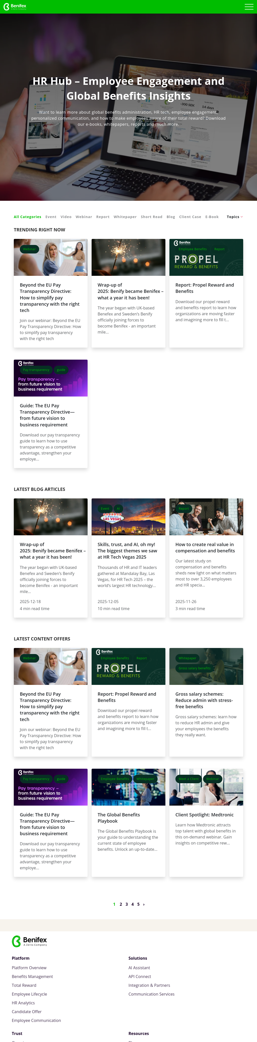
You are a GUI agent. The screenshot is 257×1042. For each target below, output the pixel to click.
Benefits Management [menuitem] (32, 976)
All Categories (27, 216)
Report (103, 216)
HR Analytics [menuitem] (23, 1003)
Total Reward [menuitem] (24, 985)
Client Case (190, 216)
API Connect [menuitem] (139, 976)
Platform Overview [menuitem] (29, 967)
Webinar (84, 216)
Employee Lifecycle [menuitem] (29, 994)
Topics (233, 216)
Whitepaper (125, 216)
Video (66, 216)
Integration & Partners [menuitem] (149, 985)
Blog (171, 216)
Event (50, 216)
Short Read (151, 216)
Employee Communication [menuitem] (36, 1020)
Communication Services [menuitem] (151, 994)
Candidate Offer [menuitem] (27, 1011)
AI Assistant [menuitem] (139, 967)
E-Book (212, 216)
